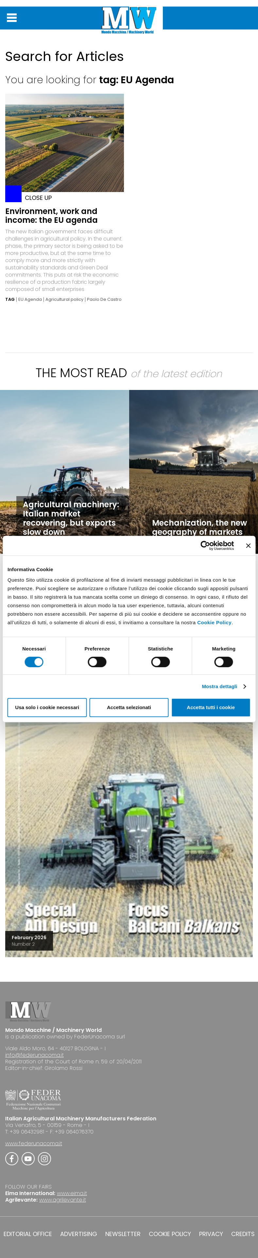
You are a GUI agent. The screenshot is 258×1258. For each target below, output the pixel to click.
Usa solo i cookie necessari (47, 707)
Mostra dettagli (219, 686)
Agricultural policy (64, 299)
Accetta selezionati (129, 707)
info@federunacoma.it (34, 1055)
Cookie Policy (214, 622)
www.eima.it (72, 1193)
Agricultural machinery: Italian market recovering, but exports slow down (71, 518)
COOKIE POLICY (170, 1234)
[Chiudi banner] (248, 545)
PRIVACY (211, 1234)
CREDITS (243, 1234)
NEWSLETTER (123, 1234)
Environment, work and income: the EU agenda (51, 215)
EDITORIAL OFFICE (28, 1234)
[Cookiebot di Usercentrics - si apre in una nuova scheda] (205, 546)
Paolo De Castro (104, 299)
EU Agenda (30, 299)
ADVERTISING (78, 1234)
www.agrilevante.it (62, 1200)
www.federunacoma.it (33, 1143)
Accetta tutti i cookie (211, 707)
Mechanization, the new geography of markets (199, 527)
